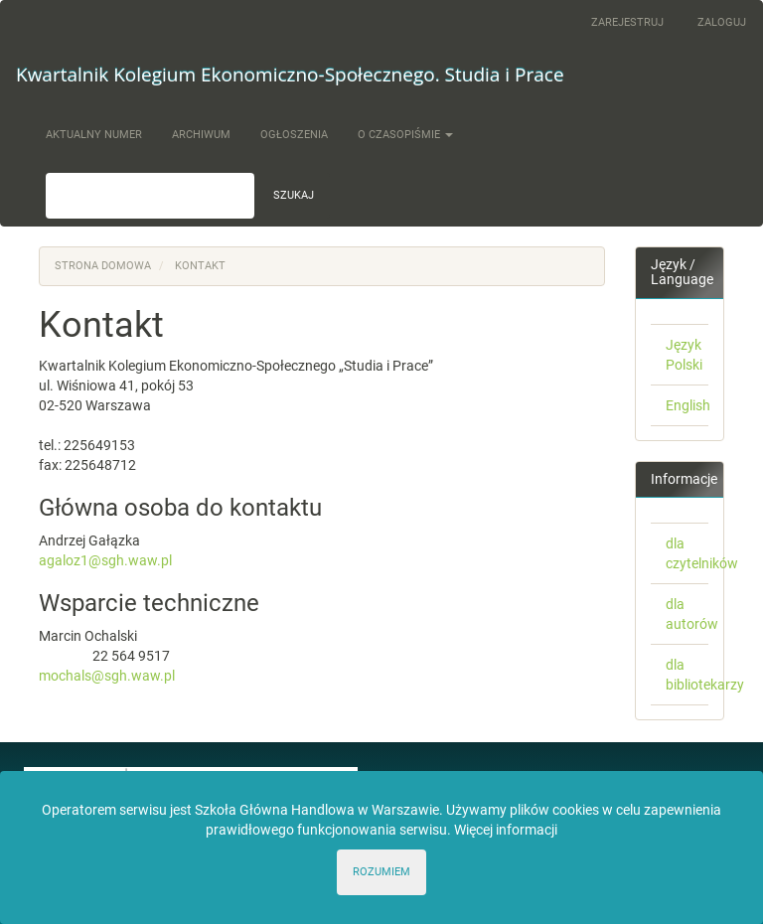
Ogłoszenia (294, 134)
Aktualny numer (94, 134)
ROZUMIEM (381, 871)
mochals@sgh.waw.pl (107, 676)
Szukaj (293, 195)
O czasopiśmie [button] (405, 134)
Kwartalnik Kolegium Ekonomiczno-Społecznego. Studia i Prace (290, 74)
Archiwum (201, 134)
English (688, 405)
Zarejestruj (627, 22)
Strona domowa (103, 265)
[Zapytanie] (150, 196)
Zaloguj (721, 22)
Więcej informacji (505, 830)
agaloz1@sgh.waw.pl (105, 560)
